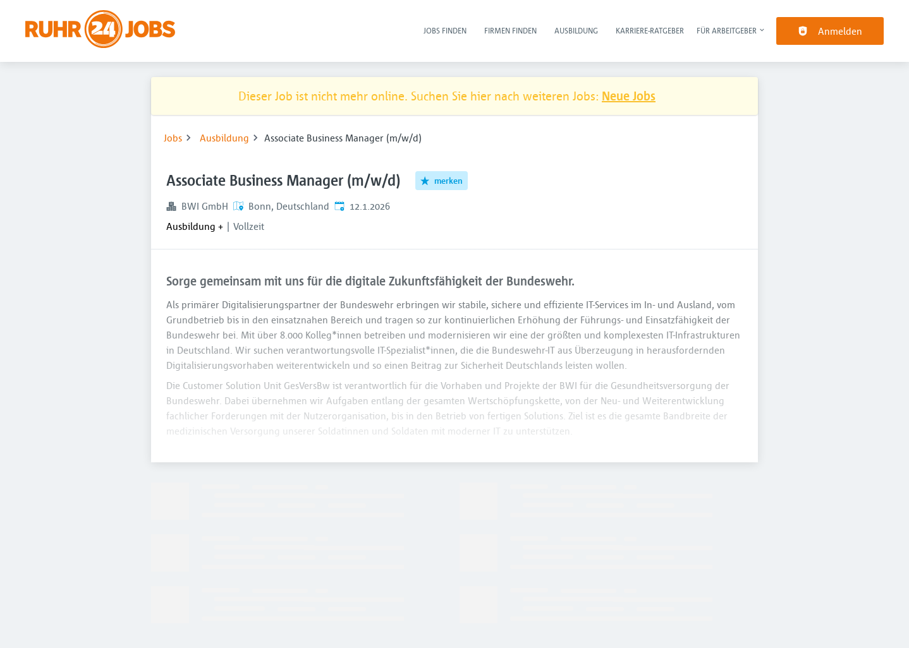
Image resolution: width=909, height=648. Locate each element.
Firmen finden (510, 30)
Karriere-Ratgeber (650, 30)
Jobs (173, 137)
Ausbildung (576, 30)
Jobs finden (445, 30)
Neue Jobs (629, 96)
